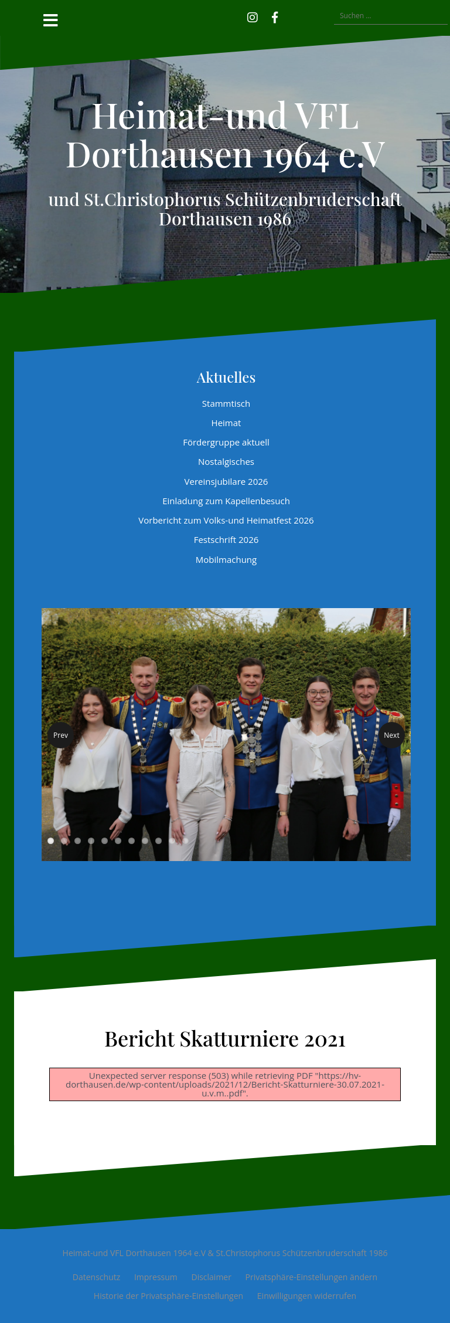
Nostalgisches (226, 461)
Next (391, 735)
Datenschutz (96, 1277)
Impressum (156, 1277)
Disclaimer (211, 1277)
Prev (60, 735)
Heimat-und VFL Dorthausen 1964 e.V (224, 133)
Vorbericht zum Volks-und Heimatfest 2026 (225, 520)
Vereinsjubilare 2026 (226, 481)
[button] (292, 16)
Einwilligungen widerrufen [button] (306, 1295)
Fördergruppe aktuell (226, 442)
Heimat (226, 422)
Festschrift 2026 (226, 539)
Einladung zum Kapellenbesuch (226, 501)
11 (185, 841)
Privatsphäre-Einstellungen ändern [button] (312, 1277)
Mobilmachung (226, 559)
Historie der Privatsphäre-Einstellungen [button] (168, 1295)
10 (172, 841)
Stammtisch (226, 403)
